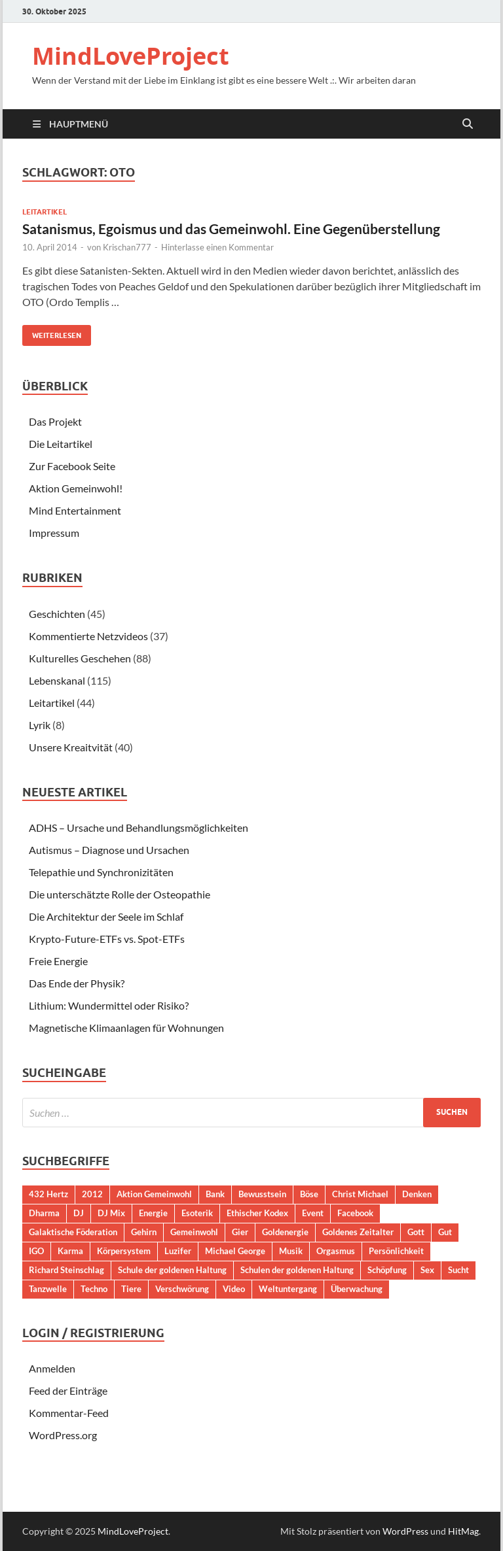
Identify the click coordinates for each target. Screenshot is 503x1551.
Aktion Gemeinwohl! (75, 488)
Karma (70, 1251)
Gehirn (144, 1232)
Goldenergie (285, 1232)
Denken (417, 1194)
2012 (92, 1194)
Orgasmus (335, 1251)
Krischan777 (127, 247)
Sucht (458, 1270)
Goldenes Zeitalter (358, 1232)
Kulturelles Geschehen (80, 658)
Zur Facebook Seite (72, 466)
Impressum (54, 532)
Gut (445, 1232)
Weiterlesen (51, 332)
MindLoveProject (130, 56)
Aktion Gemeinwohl (154, 1194)
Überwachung (356, 1289)
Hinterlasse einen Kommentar (217, 247)
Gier (240, 1232)
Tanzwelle (48, 1289)
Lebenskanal (57, 680)
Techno (94, 1289)
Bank (215, 1194)
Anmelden (52, 1368)
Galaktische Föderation (73, 1232)
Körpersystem (124, 1251)
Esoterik (197, 1213)
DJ (78, 1213)
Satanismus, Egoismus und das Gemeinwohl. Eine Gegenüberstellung (231, 228)
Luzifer (177, 1251)
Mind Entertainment (75, 510)
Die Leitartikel (60, 443)
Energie (153, 1213)
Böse (309, 1194)
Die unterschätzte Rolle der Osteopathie (119, 894)
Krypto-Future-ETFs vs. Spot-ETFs (107, 938)
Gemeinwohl (194, 1232)
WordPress (405, 1531)
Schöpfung (387, 1270)
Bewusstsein (262, 1194)
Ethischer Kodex (257, 1213)
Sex (427, 1270)
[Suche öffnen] (467, 124)
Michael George (235, 1251)
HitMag (463, 1531)
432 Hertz (48, 1194)
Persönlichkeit (396, 1251)
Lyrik (39, 725)
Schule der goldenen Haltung (172, 1270)
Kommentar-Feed (69, 1412)
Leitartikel (44, 211)
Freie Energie (58, 961)
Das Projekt (55, 421)
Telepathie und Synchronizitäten (101, 872)
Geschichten (57, 613)
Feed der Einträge (68, 1390)
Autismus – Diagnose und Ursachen (109, 850)
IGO (36, 1251)
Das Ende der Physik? (76, 983)
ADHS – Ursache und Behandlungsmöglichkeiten (138, 827)
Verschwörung (182, 1289)
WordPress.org (63, 1435)
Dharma (44, 1213)
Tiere (131, 1289)
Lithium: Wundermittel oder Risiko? (109, 1005)
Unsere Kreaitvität (71, 747)
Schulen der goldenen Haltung (297, 1270)
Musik (291, 1251)
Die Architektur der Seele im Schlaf (106, 916)
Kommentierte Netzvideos (88, 636)
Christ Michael (360, 1194)
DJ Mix (111, 1213)
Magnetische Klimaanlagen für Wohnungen (126, 1027)
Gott (415, 1232)
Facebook (355, 1213)
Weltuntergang (288, 1289)
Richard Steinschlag (66, 1270)
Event (313, 1213)
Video (234, 1289)
